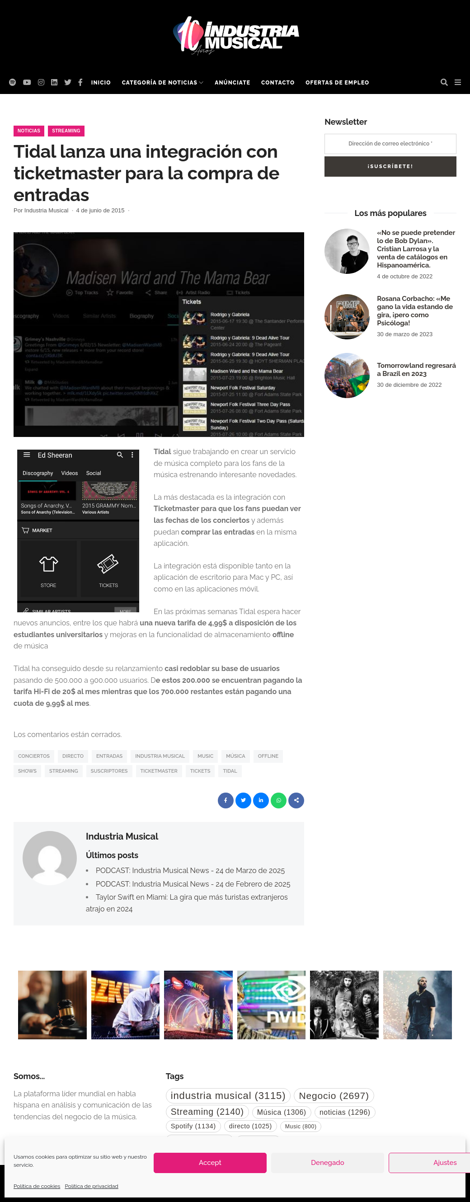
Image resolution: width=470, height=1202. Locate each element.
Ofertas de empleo (337, 83)
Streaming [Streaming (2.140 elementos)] (207, 1112)
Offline (268, 756)
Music (205, 756)
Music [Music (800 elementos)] (301, 1126)
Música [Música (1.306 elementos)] (281, 1112)
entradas (109, 756)
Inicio (101, 83)
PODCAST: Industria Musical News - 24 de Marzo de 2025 (190, 870)
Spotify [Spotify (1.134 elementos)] (193, 1126)
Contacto (278, 83)
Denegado (327, 1163)
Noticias (29, 130)
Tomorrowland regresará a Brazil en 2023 (416, 370)
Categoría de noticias (159, 83)
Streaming (66, 130)
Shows (27, 771)
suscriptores (109, 771)
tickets (200, 771)
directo (73, 756)
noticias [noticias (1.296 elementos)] (345, 1112)
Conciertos (34, 756)
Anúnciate (232, 83)
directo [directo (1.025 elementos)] (250, 1126)
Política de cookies (37, 1186)
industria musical (160, 756)
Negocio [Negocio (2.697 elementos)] (334, 1095)
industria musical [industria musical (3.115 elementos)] (228, 1095)
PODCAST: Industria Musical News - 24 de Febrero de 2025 (193, 884)
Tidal (230, 771)
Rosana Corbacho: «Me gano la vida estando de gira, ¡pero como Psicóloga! (415, 311)
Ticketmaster (159, 771)
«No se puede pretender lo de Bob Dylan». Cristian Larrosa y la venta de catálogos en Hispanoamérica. (416, 249)
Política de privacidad (91, 1186)
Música (235, 756)
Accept (210, 1163)
